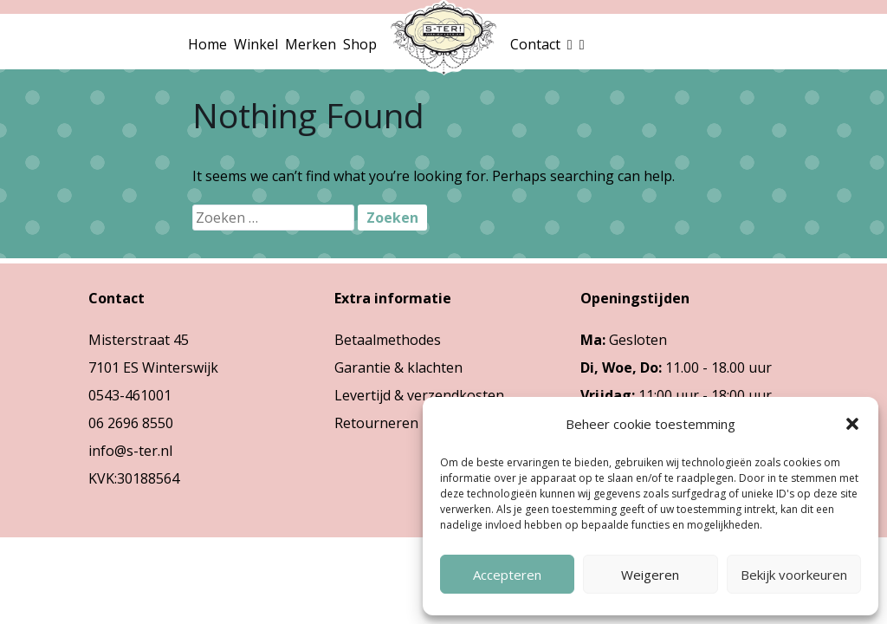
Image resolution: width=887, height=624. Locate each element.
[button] (852, 423)
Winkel (256, 44)
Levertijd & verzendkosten (419, 395)
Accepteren (507, 574)
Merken (310, 44)
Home (207, 44)
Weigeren (650, 574)
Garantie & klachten (398, 367)
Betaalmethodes (387, 339)
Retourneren (376, 422)
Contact (535, 44)
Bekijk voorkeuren (794, 574)
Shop (360, 44)
